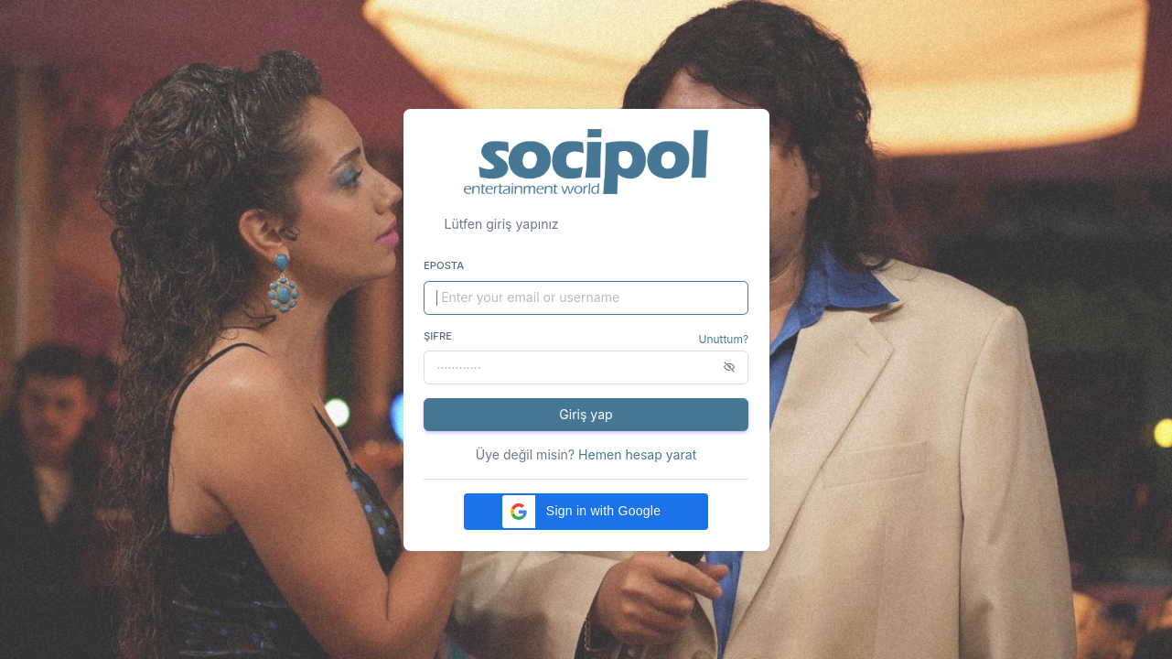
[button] (585, 511)
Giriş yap (585, 414)
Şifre (438, 336)
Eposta (444, 265)
